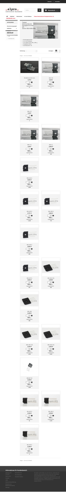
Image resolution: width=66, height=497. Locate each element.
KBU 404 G (51, 211)
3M (9, 43)
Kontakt (7, 478)
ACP (9, 54)
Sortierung (22, 50)
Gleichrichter (19, 16)
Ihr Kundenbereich (21, 470)
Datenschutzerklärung (11, 482)
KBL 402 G (29, 411)
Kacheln (56, 51)
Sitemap (7, 487)
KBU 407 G (29, 278)
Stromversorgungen (11, 26)
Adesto (9, 56)
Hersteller (10, 41)
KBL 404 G (50, 411)
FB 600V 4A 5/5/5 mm (29, 78)
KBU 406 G (29, 244)
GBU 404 (29, 311)
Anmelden (57, 1)
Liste (60, 51)
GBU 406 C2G (51, 344)
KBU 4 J (51, 144)
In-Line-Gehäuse (27, 16)
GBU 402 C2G (51, 278)
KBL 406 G (29, 444)
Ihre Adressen (18, 474)
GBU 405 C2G (29, 344)
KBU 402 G (29, 178)
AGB (7, 480)
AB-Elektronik (11, 46)
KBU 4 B (51, 78)
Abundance (10, 48)
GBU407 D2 (29, 378)
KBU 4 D (29, 111)
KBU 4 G (29, 144)
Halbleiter (12, 16)
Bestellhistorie (18, 472)
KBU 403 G (29, 211)
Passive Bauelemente (10, 32)
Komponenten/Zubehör (12, 35)
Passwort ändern (19, 476)
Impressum (8, 476)
